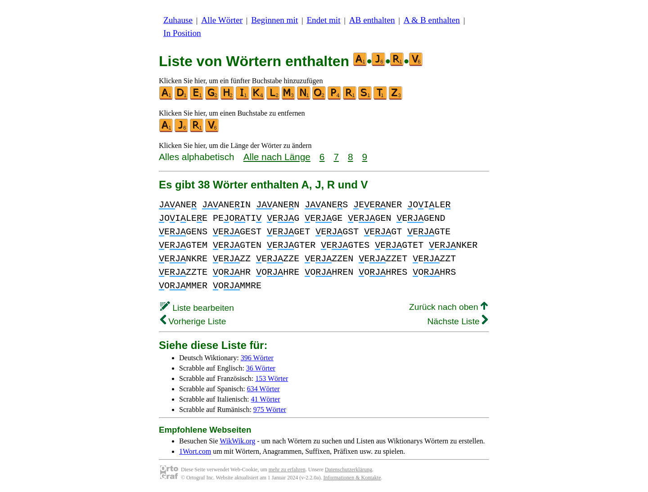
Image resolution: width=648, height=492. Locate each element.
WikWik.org (237, 441)
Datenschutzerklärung (348, 469)
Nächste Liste (457, 321)
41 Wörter (265, 399)
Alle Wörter (222, 20)
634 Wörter (263, 389)
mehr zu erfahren (287, 469)
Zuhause (178, 20)
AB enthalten (372, 20)
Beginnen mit (274, 20)
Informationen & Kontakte (352, 477)
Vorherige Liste (193, 321)
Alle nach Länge (276, 157)
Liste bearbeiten (197, 308)
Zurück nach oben (448, 307)
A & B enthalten (432, 20)
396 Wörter (257, 358)
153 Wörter (271, 378)
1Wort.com (195, 451)
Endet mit (323, 20)
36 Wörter (260, 368)
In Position (182, 33)
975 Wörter (269, 409)
